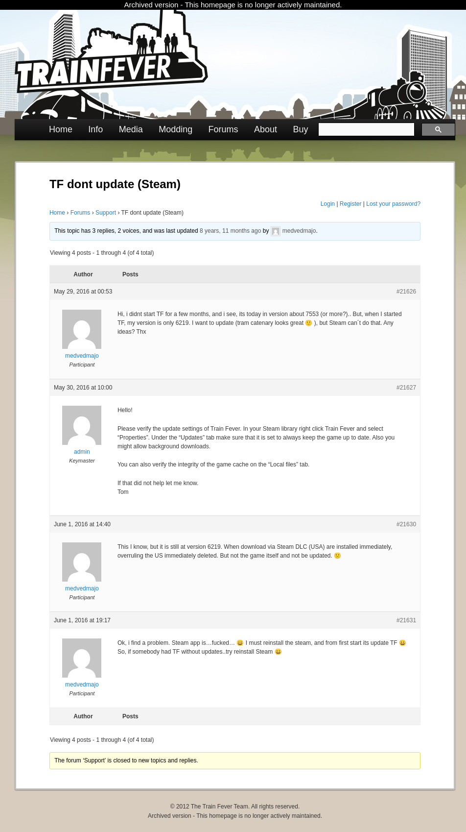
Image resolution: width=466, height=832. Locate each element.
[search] (365, 129)
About (265, 129)
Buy (300, 129)
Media (131, 129)
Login (328, 203)
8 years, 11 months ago (230, 230)
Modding (175, 129)
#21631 (406, 620)
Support (105, 212)
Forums (223, 129)
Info (95, 129)
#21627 (406, 387)
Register (351, 203)
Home (60, 129)
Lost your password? (393, 203)
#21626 (406, 291)
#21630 (406, 524)
